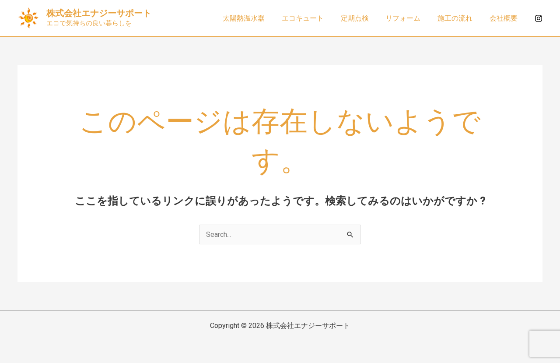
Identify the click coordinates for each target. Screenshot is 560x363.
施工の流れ (459, 18)
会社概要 (505, 18)
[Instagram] (538, 18)
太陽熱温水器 (260, 18)
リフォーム (410, 18)
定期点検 (365, 18)
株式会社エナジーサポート (98, 13)
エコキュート (316, 18)
